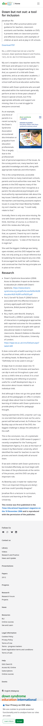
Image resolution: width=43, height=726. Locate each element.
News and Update (9, 558)
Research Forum (8, 596)
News (4, 607)
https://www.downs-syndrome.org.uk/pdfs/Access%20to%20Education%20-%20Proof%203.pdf (22, 291)
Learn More (8, 721)
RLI (3, 618)
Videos (4, 551)
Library (5, 548)
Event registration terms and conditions (17, 649)
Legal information (9, 633)
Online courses (8, 622)
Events (4, 681)
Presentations (7, 566)
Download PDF (8, 45)
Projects (5, 599)
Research (5, 592)
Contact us (6, 540)
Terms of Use (7, 643)
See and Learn (7, 625)
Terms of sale (7, 653)
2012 (4, 577)
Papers (4, 573)
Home (17, 3)
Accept (19, 721)
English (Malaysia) (10, 691)
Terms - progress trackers (12, 646)
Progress (5, 585)
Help (4, 660)
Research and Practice (10, 555)
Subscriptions (7, 671)
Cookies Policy (7, 636)
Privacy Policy (7, 640)
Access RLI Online (9, 667)
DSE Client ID (7, 664)
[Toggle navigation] (38, 4)
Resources (6, 615)
